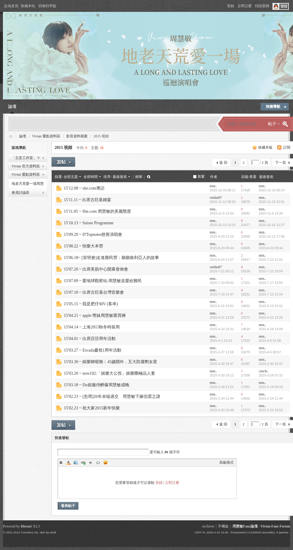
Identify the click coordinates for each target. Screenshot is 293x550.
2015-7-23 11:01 (271, 259)
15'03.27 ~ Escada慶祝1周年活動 (92, 350)
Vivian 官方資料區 (26, 166)
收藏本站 (28, 6)
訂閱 (286, 147)
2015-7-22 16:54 (271, 271)
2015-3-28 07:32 (271, 375)
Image (76, 462)
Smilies (105, 462)
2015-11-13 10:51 (272, 202)
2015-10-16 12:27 (272, 225)
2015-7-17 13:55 (271, 282)
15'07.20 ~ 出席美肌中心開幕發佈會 (96, 269)
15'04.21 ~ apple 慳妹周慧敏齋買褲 (95, 315)
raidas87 (216, 197)
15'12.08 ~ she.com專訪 (84, 188)
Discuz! (26, 526)
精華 (138, 177)
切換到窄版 (47, 6)
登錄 (230, 6)
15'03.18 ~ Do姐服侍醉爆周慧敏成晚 (96, 385)
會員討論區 (20, 192)
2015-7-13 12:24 (271, 294)
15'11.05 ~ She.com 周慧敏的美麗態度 (97, 211)
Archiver (207, 526)
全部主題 (71, 177)
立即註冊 (244, 6)
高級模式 (226, 462)
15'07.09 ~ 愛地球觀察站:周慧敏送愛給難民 (103, 281)
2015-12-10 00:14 (272, 190)
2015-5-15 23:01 (271, 306)
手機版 (223, 526)
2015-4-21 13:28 (271, 317)
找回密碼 (262, 6)
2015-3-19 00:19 (271, 387)
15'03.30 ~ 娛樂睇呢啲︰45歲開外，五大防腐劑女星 (110, 362)
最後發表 (120, 177)
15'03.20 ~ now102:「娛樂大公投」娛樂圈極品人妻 (109, 373)
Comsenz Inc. (30, 532)
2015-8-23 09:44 (271, 248)
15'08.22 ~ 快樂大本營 (83, 246)
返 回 (223, 162)
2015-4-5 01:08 (270, 340)
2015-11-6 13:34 (271, 213)
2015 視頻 (64, 147)
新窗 (201, 176)
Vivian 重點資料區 (46, 136)
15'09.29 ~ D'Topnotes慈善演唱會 (93, 234)
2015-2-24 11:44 (271, 398)
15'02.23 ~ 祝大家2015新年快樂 (92, 408)
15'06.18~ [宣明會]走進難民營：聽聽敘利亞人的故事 (111, 257)
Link (83, 462)
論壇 (12, 106)
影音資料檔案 (77, 136)
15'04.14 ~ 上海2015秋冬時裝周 (92, 327)
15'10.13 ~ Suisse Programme (89, 223)
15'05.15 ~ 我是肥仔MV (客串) (91, 304)
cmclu (263, 371)
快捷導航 (273, 106)
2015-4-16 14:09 (271, 329)
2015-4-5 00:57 (270, 352)
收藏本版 (265, 147)
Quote (91, 462)
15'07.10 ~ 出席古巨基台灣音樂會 (94, 292)
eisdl (53, 532)
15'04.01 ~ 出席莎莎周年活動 (90, 338)
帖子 (272, 124)
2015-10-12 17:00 (272, 236)
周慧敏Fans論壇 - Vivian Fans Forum (261, 526)
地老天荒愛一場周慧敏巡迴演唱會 (28, 184)
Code (98, 462)
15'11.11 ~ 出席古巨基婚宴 (87, 200)
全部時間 (91, 177)
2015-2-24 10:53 (271, 410)
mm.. (213, 186)
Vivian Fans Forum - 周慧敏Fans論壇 (10, 136)
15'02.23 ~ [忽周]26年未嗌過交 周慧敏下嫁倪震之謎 (112, 396)
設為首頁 (11, 6)
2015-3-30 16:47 (271, 363)
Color (68, 462)
